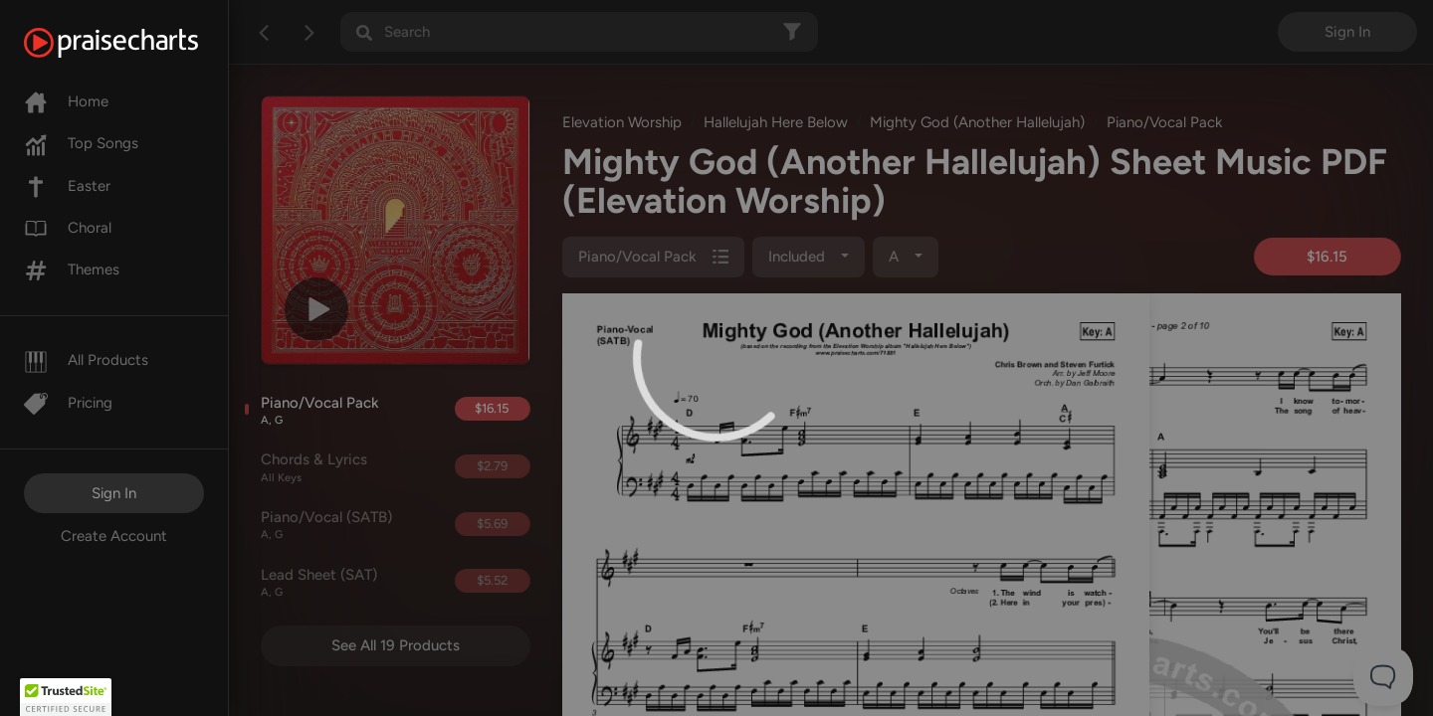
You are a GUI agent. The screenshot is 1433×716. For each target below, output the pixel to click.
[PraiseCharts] (136, 43)
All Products (86, 360)
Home (66, 101)
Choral (67, 228)
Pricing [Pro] (68, 403)
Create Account (114, 536)
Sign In (114, 493)
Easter (67, 186)
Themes (71, 269)
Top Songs (81, 143)
